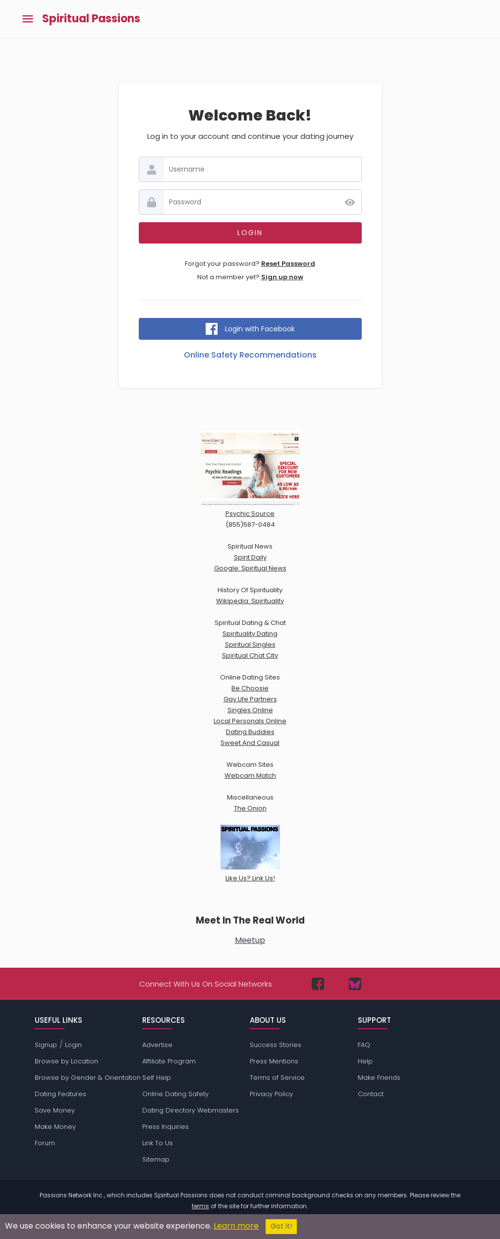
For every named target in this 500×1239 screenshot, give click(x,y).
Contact (371, 1094)
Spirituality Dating (250, 633)
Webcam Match (250, 775)
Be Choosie (250, 688)
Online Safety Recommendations (250, 355)
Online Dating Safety (175, 1094)
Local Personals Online (250, 721)
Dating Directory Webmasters (190, 1110)
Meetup (250, 940)
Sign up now (282, 277)
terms (200, 1206)
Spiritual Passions (91, 19)
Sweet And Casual (250, 742)
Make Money (55, 1126)
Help (365, 1061)
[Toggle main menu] (27, 19)
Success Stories (275, 1045)
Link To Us (157, 1143)
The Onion (250, 808)
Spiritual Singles (250, 644)
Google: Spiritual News (250, 568)
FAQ (364, 1045)
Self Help (156, 1077)
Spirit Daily (250, 557)
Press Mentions (274, 1061)
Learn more (236, 1226)
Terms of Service (277, 1077)
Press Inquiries (165, 1126)
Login (73, 1045)
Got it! (281, 1226)
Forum (45, 1143)
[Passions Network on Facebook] (318, 984)
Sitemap (155, 1159)
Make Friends (379, 1077)
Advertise (157, 1045)
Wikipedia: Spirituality (250, 601)
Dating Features (60, 1094)
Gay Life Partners (250, 699)
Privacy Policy (271, 1094)
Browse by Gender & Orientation (88, 1077)
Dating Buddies (250, 732)
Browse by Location (66, 1061)
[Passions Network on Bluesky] (355, 984)
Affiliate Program (169, 1061)
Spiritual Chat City (250, 655)
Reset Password (288, 263)
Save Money (55, 1110)
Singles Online (250, 710)
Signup (46, 1045)
